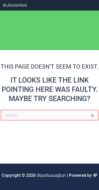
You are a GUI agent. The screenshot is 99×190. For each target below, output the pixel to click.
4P (95, 175)
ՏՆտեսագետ (15, 5)
